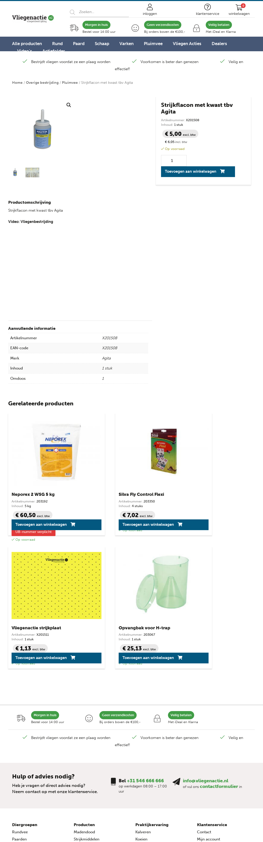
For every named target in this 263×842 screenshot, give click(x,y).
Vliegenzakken (86, 745)
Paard (78, 43)
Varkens (19, 731)
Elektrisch (82, 738)
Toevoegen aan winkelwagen (190, 171)
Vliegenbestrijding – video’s (160, 731)
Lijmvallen (83, 724)
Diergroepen (24, 695)
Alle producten (27, 43)
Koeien (141, 709)
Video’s (24, 51)
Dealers (219, 43)
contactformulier (219, 657)
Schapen (19, 717)
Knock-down (85, 717)
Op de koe (83, 731)
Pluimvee (153, 43)
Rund (57, 43)
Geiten (18, 724)
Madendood (84, 702)
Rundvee (20, 702)
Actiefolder (53, 51)
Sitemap (204, 745)
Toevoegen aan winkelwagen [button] (30, 526)
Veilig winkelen (210, 717)
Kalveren (143, 702)
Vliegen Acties (187, 43)
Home (17, 82)
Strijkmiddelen (86, 709)
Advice (192, 828)
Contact (204, 702)
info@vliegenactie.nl (205, 651)
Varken (126, 43)
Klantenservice (212, 695)
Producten (84, 695)
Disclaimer (206, 738)
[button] (68, 105)
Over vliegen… (148, 724)
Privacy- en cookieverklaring (222, 731)
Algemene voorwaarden (218, 724)
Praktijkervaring (151, 695)
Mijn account (208, 709)
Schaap (102, 43)
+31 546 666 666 (145, 651)
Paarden (19, 709)
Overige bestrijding (42, 82)
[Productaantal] (174, 160)
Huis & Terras (85, 753)
